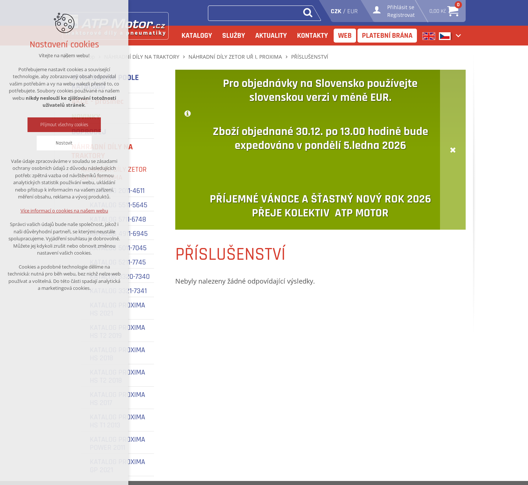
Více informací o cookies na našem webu (64, 210)
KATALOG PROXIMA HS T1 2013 (117, 421)
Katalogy (197, 35)
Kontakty (312, 35)
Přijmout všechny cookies (64, 125)
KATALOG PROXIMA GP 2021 (117, 466)
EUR (352, 11)
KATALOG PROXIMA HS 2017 (117, 399)
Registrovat (401, 14)
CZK (336, 11)
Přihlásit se (400, 7)
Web (345, 35)
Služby (233, 35)
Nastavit (64, 143)
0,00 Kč (443, 9)
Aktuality (271, 35)
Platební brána (387, 35)
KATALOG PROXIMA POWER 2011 (117, 443)
